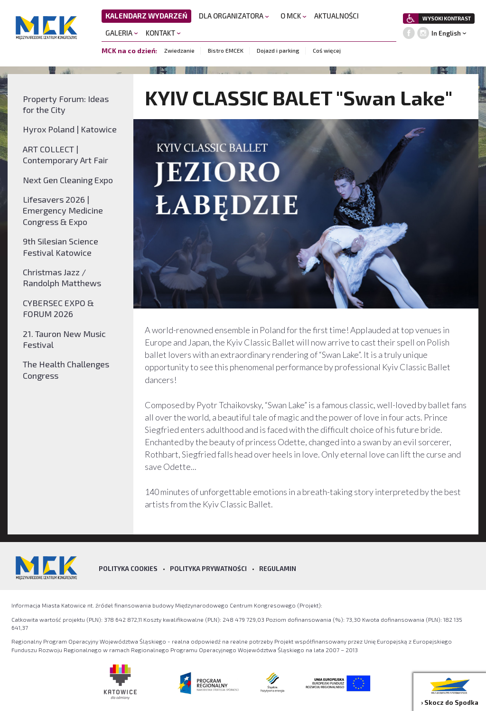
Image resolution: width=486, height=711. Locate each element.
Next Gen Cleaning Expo (68, 180)
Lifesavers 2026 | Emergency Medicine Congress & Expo (63, 210)
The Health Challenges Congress (66, 369)
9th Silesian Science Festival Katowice (60, 246)
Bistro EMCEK (225, 50)
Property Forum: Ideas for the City (66, 104)
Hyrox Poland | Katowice (70, 129)
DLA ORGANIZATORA (234, 15)
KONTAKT (163, 32)
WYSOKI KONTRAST (446, 18)
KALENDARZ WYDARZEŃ (146, 15)
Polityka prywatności (208, 568)
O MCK (293, 15)
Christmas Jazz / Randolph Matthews (62, 277)
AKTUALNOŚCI (336, 15)
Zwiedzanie (179, 50)
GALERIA (121, 32)
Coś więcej (327, 50)
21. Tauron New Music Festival (64, 339)
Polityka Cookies (128, 568)
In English (446, 33)
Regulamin (277, 568)
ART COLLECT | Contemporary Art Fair (65, 154)
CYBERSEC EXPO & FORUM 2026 (58, 308)
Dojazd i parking (278, 50)
